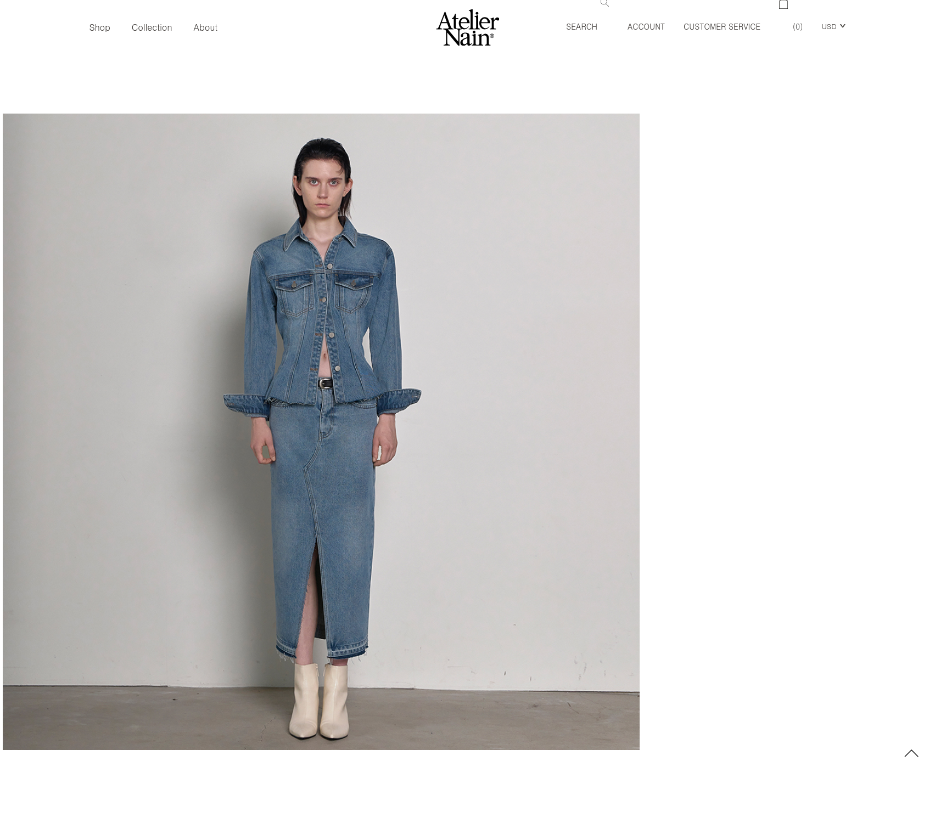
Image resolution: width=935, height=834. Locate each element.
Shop (99, 27)
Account (646, 26)
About (206, 27)
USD (828, 26)
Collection (152, 27)
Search (587, 16)
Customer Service (722, 26)
